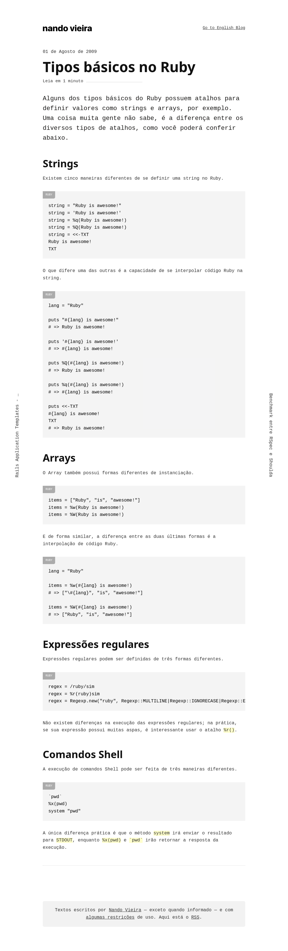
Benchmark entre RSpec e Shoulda (270, 435)
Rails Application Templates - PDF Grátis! (17, 435)
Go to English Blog (224, 27)
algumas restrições (110, 917)
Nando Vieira (125, 910)
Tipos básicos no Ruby (119, 66)
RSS (195, 917)
